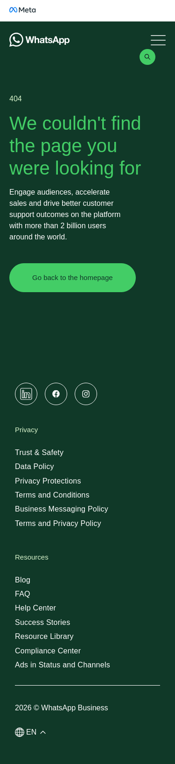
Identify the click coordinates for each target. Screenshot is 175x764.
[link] (27, 15)
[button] (32, 732)
